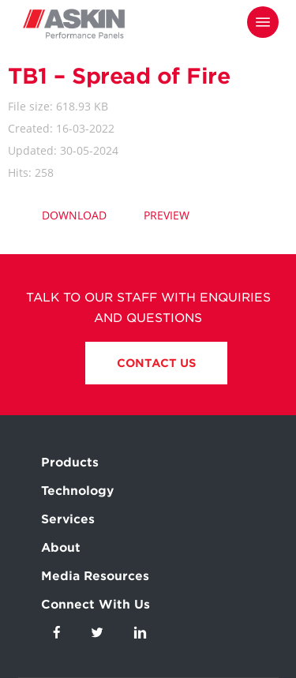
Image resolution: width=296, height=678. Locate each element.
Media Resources (95, 576)
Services (68, 519)
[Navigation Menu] (263, 22)
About (61, 548)
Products (70, 462)
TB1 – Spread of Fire (119, 75)
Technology (77, 491)
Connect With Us (95, 604)
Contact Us (156, 363)
